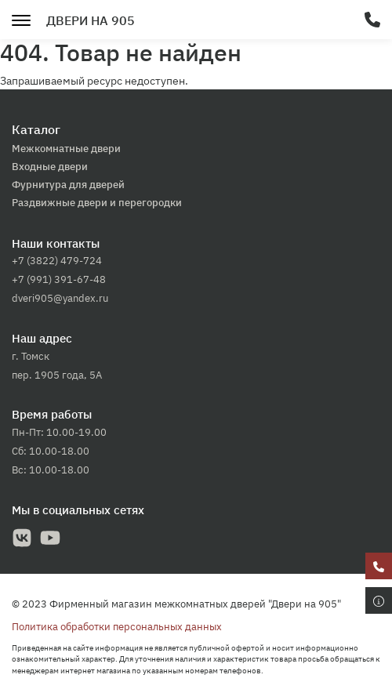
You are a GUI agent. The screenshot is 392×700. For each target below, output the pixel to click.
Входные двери (50, 166)
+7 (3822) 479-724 (57, 260)
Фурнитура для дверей (68, 184)
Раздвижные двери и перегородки (97, 202)
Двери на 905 (90, 20)
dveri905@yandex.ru (60, 298)
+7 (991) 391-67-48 (59, 279)
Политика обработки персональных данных (117, 626)
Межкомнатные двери (66, 148)
